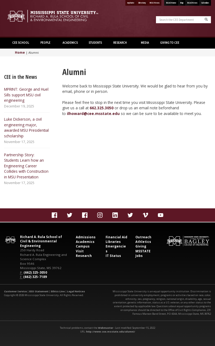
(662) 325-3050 (35, 272)
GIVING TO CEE (169, 43)
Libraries (113, 242)
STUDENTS (95, 43)
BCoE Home (171, 3)
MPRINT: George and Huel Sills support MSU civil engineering (26, 95)
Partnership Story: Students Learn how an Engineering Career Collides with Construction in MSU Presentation (26, 165)
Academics (85, 242)
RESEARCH (120, 43)
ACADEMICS (70, 43)
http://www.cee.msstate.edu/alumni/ (110, 331)
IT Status (113, 256)
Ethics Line (58, 291)
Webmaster (105, 328)
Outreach (143, 237)
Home (20, 52)
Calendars (205, 3)
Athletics (143, 242)
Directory (142, 3)
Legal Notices (76, 291)
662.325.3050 (101, 107)
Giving (140, 246)
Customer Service (15, 291)
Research (84, 256)
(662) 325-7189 (35, 277)
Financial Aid (116, 237)
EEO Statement (38, 291)
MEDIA (145, 43)
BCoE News (192, 3)
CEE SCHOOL (20, 43)
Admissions (86, 237)
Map (181, 3)
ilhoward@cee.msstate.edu (93, 113)
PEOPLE (45, 43)
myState (130, 3)
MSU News (154, 3)
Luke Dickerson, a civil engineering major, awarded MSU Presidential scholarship (26, 127)
